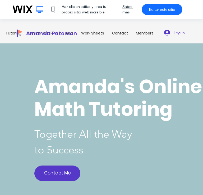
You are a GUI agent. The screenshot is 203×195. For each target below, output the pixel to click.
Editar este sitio (162, 9)
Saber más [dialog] (127, 9)
